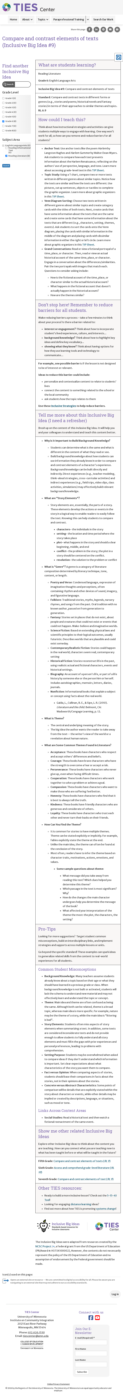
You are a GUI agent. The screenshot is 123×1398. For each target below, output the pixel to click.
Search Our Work (103, 19)
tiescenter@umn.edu (36, 1335)
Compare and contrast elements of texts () (82, 1161)
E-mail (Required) (91, 1341)
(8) (9, 121)
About (26, 19)
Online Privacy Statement (58, 1384)
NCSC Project (45, 1246)
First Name (91, 1352)
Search (10, 84)
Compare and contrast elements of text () (86, 1179)
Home (13, 19)
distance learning (81, 1204)
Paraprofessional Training (68, 19)
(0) (9, 98)
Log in (115, 1294)
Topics (41, 19)
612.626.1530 (36, 1332)
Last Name (91, 1363)
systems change (106, 1208)
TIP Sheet (98, 170)
